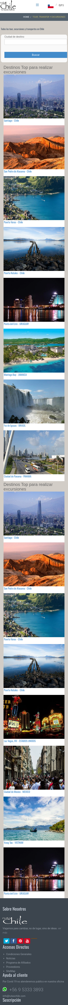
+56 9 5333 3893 (26, 989)
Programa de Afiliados (18, 962)
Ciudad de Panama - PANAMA (17, 476)
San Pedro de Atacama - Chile (18, 171)
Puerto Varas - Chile (13, 222)
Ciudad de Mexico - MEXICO (17, 792)
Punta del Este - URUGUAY (16, 324)
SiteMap (10, 971)
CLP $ (61, 5)
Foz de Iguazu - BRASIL (15, 425)
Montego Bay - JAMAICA (15, 374)
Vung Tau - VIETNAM (13, 842)
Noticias (10, 958)
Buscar (36, 54)
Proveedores (13, 966)
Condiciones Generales (18, 954)
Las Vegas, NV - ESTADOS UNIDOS (20, 741)
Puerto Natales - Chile (14, 273)
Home (26, 17)
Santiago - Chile (11, 120)
